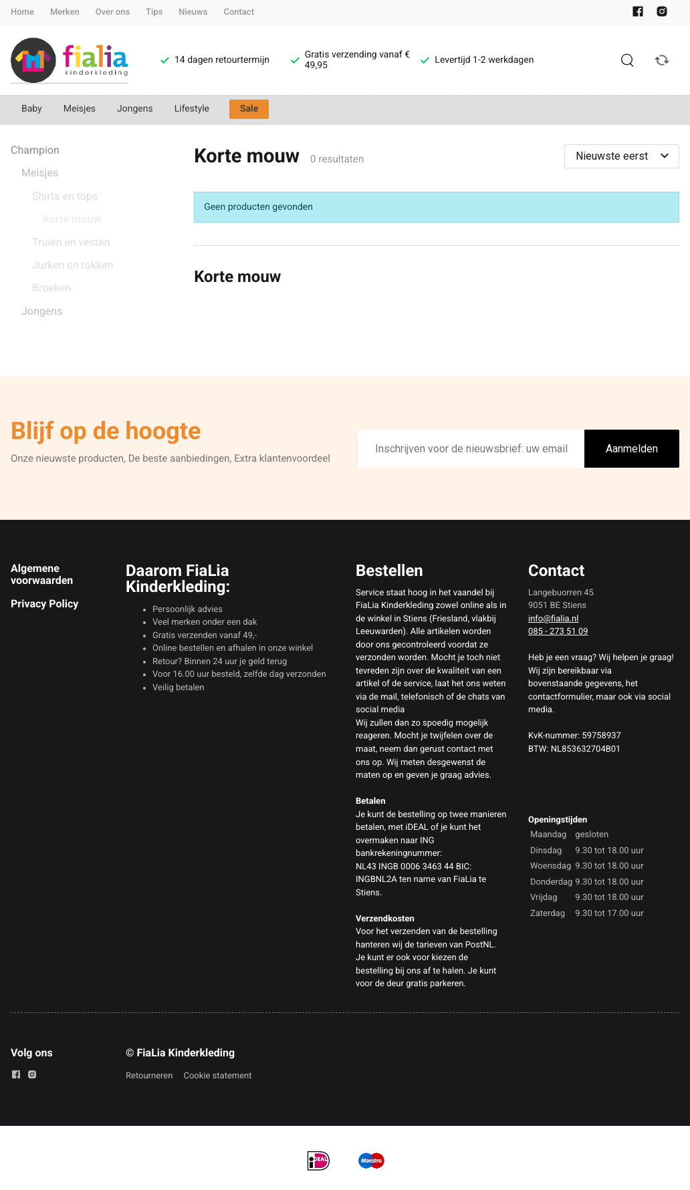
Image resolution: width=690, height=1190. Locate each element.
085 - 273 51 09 (558, 632)
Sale (249, 109)
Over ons (113, 12)
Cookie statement (217, 1076)
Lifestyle (192, 109)
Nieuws (193, 12)
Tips (154, 12)
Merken (65, 12)
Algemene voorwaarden (42, 574)
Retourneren (149, 1076)
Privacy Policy (44, 603)
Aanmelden (632, 448)
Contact (238, 12)
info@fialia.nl (553, 619)
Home (22, 12)
